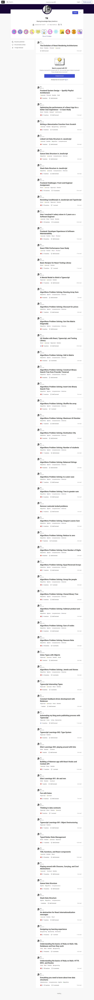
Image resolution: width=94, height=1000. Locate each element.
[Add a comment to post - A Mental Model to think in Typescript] (44, 283)
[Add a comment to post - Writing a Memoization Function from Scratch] (44, 129)
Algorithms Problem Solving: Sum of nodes (57, 626)
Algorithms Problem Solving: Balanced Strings (58, 462)
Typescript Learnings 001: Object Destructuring (58, 822)
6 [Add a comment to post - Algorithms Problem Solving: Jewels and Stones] (54, 675)
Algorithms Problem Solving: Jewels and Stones (59, 670)
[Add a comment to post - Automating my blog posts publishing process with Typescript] (43, 723)
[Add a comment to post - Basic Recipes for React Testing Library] (44, 268)
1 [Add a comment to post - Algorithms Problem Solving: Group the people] (53, 585)
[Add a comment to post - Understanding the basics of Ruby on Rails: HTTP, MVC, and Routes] (45, 968)
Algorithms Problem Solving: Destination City (58, 433)
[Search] (7, 2)
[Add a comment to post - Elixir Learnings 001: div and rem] (43, 784)
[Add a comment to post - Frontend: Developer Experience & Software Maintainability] (44, 239)
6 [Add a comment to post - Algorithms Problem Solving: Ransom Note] (54, 646)
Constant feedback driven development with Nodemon (57, 700)
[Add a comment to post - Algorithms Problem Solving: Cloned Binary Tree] (44, 599)
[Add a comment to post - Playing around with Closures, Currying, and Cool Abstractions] (44, 874)
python (49, 294)
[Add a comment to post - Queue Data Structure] (44, 888)
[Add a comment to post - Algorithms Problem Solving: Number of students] (44, 453)
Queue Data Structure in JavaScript (54, 154)
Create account (87, 2)
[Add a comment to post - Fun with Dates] (44, 798)
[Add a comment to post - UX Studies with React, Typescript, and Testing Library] (44, 346)
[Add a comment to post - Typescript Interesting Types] (43, 689)
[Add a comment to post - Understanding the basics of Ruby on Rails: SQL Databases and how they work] (44, 951)
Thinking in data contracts (50, 808)
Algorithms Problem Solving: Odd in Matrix (57, 355)
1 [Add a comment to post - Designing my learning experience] (54, 935)
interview (65, 156)
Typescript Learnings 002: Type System (55, 732)
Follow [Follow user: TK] (75, 12)
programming (55, 127)
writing (52, 720)
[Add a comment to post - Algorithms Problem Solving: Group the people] (44, 585)
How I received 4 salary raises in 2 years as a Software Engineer (57, 215)
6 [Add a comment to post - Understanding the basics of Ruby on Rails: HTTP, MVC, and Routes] (55, 968)
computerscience (62, 141)
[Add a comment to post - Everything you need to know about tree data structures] (45, 985)
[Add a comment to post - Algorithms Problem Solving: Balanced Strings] (43, 467)
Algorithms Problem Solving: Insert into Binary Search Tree (58, 388)
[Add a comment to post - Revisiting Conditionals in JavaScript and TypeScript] (44, 205)
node (59, 657)
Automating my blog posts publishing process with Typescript (60, 716)
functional (52, 749)
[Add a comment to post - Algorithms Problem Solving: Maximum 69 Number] (44, 423)
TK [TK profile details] (40, 41)
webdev (46, 48)
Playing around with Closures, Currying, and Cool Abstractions (59, 867)
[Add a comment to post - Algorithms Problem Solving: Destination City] (43, 438)
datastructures (44, 982)
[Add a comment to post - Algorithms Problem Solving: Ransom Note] (44, 645)
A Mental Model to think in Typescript (55, 277)
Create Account (59, 76)
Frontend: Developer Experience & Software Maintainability (57, 232)
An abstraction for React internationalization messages (57, 913)
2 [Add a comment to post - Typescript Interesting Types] (53, 690)
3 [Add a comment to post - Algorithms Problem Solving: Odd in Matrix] (53, 361)
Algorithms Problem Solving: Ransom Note (57, 640)
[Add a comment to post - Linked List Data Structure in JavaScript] (43, 144)
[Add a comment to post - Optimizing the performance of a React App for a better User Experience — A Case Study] (44, 115)
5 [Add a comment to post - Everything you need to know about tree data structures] (55, 985)
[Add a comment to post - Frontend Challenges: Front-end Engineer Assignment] (45, 190)
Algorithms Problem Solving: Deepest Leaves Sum (60, 521)
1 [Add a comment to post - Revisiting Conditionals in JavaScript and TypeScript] (54, 205)
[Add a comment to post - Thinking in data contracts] (43, 813)
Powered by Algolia (50, 2)
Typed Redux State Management (53, 837)
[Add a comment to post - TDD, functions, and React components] (44, 857)
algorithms (54, 141)
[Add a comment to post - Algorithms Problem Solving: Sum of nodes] (44, 631)
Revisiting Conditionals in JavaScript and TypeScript (60, 200)
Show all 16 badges (47, 36)
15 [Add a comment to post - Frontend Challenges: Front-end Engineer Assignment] (55, 190)
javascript (57, 48)
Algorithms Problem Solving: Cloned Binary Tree (59, 594)
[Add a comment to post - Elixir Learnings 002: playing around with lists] (43, 752)
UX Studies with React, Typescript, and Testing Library (58, 339)
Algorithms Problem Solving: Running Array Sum (59, 292)
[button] (14, 31)
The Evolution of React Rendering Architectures (59, 46)
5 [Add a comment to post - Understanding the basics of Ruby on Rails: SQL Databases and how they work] (54, 951)
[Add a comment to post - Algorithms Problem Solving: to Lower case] (44, 482)
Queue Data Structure (48, 883)
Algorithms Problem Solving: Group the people (58, 579)
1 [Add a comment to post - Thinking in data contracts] (52, 813)
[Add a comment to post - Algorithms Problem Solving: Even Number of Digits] (43, 555)
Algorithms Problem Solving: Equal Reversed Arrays (60, 565)
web (58, 95)
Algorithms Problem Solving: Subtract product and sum (60, 610)
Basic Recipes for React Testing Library (55, 263)
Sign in (66, 79)
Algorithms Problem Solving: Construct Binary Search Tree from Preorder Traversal (58, 371)
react (41, 48)
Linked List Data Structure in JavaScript (55, 139)
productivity (58, 720)
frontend (52, 48)
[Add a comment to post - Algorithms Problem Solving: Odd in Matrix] (43, 360)
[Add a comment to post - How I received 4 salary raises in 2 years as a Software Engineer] (45, 222)
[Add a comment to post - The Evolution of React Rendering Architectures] (44, 51)
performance (58, 112)
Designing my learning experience (53, 929)
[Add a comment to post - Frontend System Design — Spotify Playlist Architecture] (43, 98)
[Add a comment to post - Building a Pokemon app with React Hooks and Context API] (44, 769)
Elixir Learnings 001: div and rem (53, 779)
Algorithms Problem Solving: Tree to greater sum (59, 491)
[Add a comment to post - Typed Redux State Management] (44, 842)
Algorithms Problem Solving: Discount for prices (59, 307)
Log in (78, 2)
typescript (53, 187)
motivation (58, 931)
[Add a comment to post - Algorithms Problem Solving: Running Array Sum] (43, 297)
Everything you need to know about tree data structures (57, 979)
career (52, 219)
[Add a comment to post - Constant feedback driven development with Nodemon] (42, 706)
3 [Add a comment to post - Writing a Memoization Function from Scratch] (54, 130)
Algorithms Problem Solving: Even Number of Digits (60, 550)
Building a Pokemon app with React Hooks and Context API (58, 763)
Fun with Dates (46, 793)
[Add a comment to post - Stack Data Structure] (43, 903)
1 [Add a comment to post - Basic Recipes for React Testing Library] (54, 268)
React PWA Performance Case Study (54, 248)
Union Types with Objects (50, 655)
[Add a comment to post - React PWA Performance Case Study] (44, 253)
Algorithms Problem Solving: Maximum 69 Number (60, 418)
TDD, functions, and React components (55, 852)
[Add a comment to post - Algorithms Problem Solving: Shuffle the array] (43, 409)
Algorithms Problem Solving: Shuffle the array (58, 404)
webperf (52, 112)
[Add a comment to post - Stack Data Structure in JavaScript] (44, 173)
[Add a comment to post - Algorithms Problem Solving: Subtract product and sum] (44, 616)
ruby (41, 948)
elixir (41, 749)
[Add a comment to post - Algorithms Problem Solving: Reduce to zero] (44, 541)
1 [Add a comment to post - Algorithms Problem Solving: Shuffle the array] (52, 409)
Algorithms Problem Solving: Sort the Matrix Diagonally (57, 322)
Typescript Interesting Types (51, 684)
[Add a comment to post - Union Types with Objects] (43, 660)
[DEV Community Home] (3, 2)
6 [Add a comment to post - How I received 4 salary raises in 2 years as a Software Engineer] (55, 222)
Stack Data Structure (48, 898)
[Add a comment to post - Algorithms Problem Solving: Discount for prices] (44, 312)
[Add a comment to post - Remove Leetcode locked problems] (44, 511)
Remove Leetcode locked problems (54, 506)
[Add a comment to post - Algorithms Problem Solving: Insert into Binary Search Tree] (44, 394)
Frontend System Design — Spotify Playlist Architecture (57, 92)
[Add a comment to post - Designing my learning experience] (44, 934)
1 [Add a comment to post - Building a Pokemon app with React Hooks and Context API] (54, 769)
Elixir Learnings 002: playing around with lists (58, 747)
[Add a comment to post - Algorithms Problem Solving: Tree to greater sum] (44, 497)
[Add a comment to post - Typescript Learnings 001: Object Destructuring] (44, 828)
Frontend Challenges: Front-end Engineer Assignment (56, 184)
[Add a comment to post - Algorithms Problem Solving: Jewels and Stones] (44, 675)
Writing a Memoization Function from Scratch (58, 124)
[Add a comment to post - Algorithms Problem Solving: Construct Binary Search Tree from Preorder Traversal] (43, 377)
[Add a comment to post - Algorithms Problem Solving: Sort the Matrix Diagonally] (43, 329)
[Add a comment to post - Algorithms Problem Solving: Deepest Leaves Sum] (44, 526)
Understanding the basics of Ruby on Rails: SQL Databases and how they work (59, 945)
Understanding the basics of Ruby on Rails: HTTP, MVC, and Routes (59, 962)
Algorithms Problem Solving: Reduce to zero (57, 535)
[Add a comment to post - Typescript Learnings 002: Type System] (43, 737)
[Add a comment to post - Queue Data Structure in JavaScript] (43, 159)
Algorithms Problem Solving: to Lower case (57, 477)
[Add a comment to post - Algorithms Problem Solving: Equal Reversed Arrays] (44, 570)
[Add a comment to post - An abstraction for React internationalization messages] (44, 920)
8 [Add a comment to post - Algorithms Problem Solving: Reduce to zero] (53, 541)
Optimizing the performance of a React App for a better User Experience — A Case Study (59, 108)
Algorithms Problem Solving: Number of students (59, 448)
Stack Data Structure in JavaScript (53, 168)
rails (45, 948)
